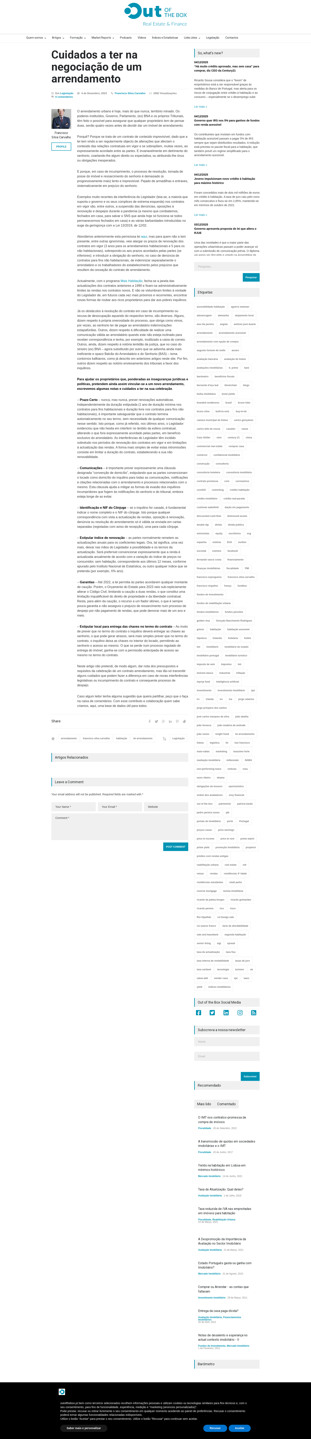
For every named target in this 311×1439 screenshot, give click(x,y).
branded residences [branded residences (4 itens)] (208, 402)
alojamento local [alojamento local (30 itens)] (244, 315)
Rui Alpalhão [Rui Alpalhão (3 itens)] (204, 917)
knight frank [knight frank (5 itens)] (222, 734)
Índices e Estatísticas (165, 37)
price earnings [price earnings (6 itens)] (226, 830)
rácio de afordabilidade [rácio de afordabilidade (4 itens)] (235, 926)
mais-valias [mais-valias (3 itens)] (203, 751)
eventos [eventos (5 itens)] (216, 551)
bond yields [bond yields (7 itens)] (228, 394)
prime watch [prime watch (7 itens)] (247, 838)
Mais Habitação (131, 281)
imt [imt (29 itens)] (239, 664)
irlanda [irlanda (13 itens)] (210, 699)
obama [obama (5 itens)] (221, 777)
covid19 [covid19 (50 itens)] (201, 490)
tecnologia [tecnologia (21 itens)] (223, 969)
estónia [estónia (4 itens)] (217, 542)
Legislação (212, 37)
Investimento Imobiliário (212, 1297)
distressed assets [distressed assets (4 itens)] (237, 516)
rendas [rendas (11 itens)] (214, 873)
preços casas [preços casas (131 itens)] (204, 830)
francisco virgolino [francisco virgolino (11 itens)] (207, 585)
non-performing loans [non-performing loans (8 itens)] (209, 769)
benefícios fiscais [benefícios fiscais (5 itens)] (224, 376)
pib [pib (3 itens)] (227, 812)
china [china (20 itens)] (249, 437)
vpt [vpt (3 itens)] (235, 978)
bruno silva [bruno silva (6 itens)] (203, 411)
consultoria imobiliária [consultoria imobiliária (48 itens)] (239, 472)
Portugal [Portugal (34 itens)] (244, 821)
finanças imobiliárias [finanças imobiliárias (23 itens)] (208, 568)
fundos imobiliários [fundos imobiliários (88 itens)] (208, 612)
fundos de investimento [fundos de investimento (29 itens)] (210, 594)
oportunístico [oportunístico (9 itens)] (236, 786)
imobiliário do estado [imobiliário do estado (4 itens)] (237, 646)
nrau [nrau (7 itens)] (245, 769)
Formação (76, 37)
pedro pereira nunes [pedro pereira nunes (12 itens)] (208, 812)
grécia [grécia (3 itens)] (200, 629)
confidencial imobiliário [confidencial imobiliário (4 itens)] (226, 455)
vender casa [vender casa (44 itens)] (221, 978)
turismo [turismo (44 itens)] (239, 969)
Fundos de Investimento (212, 1345)
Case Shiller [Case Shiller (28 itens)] (203, 437)
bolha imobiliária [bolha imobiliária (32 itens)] (206, 394)
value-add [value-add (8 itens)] (202, 978)
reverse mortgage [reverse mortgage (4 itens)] (207, 891)
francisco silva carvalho (96, 738)
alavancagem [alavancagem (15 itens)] (204, 315)
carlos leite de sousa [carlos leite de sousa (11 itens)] (208, 428)
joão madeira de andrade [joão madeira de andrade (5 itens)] (231, 725)
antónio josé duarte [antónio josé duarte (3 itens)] (245, 324)
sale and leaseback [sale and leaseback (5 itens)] (207, 934)
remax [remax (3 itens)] (200, 873)
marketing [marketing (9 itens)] (221, 751)
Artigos (56, 37)
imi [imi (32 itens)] (198, 646)
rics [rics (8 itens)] (222, 908)
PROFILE (61, 146)
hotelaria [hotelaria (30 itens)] (233, 638)
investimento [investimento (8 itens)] (204, 690)
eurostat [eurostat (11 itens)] (201, 551)
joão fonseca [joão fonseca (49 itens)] (204, 725)
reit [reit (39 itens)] (244, 864)
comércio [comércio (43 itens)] (202, 455)
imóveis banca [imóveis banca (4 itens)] (205, 673)
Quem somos (34, 37)
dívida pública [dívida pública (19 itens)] (236, 524)
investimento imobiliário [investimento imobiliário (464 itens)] (231, 690)
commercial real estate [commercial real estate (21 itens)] (209, 446)
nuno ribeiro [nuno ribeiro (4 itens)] (204, 777)
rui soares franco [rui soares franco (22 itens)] (206, 926)
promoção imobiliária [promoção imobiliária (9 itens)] (227, 847)
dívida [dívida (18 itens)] (218, 524)
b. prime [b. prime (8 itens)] (233, 367)
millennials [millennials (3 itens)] (233, 760)
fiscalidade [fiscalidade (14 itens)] (233, 568)
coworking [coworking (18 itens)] (218, 490)
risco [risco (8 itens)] (233, 908)
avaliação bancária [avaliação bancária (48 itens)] (207, 359)
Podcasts (126, 37)
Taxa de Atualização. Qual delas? (220, 1189)
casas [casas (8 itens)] (244, 428)
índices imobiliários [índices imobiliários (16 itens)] (219, 987)
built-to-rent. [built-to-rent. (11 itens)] (223, 411)
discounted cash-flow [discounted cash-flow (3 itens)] (209, 516)
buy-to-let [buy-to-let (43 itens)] (241, 411)
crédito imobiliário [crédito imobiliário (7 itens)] (207, 498)
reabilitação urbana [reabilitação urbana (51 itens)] (208, 864)
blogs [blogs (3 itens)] (246, 385)
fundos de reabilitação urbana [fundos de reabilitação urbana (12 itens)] (214, 603)
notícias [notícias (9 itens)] (231, 769)
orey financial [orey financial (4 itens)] (236, 795)
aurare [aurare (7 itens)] (235, 350)
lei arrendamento (143, 738)
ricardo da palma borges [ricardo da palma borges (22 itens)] (210, 899)
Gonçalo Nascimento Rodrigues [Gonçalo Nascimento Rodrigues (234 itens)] (234, 620)
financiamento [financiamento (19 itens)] (235, 559)
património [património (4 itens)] (225, 803)
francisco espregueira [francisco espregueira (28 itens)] (209, 577)
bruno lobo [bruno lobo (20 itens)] (244, 402)
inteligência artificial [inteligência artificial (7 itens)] (227, 681)
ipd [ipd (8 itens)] (253, 690)
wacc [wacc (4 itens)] (246, 978)
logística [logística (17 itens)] (215, 742)
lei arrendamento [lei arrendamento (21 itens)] (244, 734)
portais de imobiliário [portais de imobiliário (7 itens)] (209, 821)
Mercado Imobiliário (209, 1176)
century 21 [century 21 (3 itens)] (234, 437)
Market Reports (101, 37)
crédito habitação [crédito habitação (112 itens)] (240, 490)
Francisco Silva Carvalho (130, 93)
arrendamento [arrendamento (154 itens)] (205, 333)
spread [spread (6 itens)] (231, 943)
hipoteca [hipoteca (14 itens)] (201, 638)
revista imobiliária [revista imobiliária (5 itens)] (233, 891)
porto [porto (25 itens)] (230, 821)
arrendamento (69, 738)
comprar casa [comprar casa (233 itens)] (236, 446)
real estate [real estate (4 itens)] (230, 864)
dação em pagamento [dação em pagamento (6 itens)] (237, 507)
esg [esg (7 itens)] (249, 533)
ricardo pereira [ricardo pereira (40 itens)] (205, 908)
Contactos (231, 37)
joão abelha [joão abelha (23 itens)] (241, 716)
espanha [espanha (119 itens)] (201, 542)
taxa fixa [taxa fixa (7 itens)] (230, 952)
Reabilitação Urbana (223, 1219)
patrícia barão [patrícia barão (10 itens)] (245, 803)
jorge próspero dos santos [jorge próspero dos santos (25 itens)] (212, 708)
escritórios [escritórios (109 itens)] (235, 533)
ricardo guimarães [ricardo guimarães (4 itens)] (240, 899)
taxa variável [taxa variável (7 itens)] (204, 969)
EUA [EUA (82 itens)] (229, 542)
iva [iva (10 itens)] (230, 699)
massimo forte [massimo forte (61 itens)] (241, 751)
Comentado (226, 1104)
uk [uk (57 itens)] (251, 969)
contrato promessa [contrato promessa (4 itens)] (207, 481)
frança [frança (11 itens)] (227, 585)
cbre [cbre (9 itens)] (219, 437)
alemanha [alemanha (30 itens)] (223, 315)
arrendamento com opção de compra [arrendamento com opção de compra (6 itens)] (218, 341)
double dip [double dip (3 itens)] (203, 524)
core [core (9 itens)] (226, 481)
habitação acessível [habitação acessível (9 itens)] (238, 629)
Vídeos (142, 37)
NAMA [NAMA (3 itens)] (248, 760)
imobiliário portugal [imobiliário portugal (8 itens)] (208, 655)
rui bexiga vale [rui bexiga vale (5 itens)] (225, 917)
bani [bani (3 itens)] (246, 367)
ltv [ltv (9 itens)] (227, 742)
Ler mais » (200, 106)
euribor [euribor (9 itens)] (242, 542)
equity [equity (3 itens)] (218, 533)
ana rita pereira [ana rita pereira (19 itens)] (205, 324)
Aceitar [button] (239, 1428)
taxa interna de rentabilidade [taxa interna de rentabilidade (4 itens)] (213, 960)
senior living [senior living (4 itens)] (204, 943)
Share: (56, 721)
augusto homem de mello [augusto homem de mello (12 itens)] (211, 350)
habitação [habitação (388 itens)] (215, 629)
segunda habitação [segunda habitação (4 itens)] (235, 934)
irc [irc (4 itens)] (198, 699)
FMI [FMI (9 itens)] (247, 568)
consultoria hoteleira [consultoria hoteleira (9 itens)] (208, 472)
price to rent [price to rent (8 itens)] (227, 838)
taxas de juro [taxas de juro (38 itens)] (242, 960)
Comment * (119, 826)
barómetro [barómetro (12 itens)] (202, 376)
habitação (121, 738)
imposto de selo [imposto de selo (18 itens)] (206, 664)
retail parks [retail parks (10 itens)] (235, 882)
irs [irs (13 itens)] (221, 699)
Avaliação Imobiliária (210, 1195)
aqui (144, 236)
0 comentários (64, 96)
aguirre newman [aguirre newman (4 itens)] (240, 306)
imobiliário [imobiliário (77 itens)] (212, 646)
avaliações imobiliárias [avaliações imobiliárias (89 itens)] (210, 367)
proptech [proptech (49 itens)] (251, 847)
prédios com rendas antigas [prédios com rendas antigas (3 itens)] (212, 856)
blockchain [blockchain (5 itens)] (231, 385)
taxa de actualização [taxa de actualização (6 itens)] (208, 952)
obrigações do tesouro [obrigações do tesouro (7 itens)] (209, 786)
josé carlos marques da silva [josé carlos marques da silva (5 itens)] (213, 716)
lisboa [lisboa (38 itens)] (200, 742)
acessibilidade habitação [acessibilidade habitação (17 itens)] (211, 306)
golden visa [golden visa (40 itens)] (203, 620)
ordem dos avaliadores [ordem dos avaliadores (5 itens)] (210, 795)
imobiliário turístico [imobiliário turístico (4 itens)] (236, 655)
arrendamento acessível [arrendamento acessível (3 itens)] (232, 333)
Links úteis (190, 37)
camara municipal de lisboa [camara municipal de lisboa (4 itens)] (212, 420)
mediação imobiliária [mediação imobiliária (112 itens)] (208, 760)
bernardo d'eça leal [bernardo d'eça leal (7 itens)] (207, 385)
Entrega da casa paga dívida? (218, 1311)
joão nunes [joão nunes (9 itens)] (203, 734)
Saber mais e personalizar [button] (84, 1428)
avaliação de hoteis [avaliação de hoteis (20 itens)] (235, 359)
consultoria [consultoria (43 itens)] (222, 463)
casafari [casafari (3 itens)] (230, 428)
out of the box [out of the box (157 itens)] (204, 803)
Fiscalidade (204, 1128)
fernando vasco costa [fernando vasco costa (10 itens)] (209, 559)
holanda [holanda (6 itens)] (217, 638)
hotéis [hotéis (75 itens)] (247, 638)
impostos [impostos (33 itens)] (226, 664)
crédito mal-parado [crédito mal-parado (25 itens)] (234, 498)
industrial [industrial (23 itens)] (224, 673)
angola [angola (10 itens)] (224, 324)
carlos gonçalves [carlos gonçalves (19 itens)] (243, 420)
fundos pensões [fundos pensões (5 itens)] (234, 612)
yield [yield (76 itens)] (199, 987)
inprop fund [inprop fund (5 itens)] (203, 681)
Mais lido (204, 1104)
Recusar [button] (215, 1428)
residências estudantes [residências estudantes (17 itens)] (210, 882)
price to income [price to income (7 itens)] (205, 838)
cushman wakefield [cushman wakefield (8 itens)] (208, 507)
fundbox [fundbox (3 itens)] (242, 585)
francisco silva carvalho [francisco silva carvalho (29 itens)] (241, 577)
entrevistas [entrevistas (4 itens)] (203, 533)
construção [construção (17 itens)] (203, 463)
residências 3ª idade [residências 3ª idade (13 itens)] (235, 873)
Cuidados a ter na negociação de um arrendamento (96, 66)
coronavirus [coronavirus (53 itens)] (242, 481)
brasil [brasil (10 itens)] (228, 402)
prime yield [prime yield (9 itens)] (203, 847)
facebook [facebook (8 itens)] (232, 551)
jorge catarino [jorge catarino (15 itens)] (246, 699)
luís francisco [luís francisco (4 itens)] (242, 742)
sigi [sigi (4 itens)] (219, 943)
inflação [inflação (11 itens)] (240, 673)
